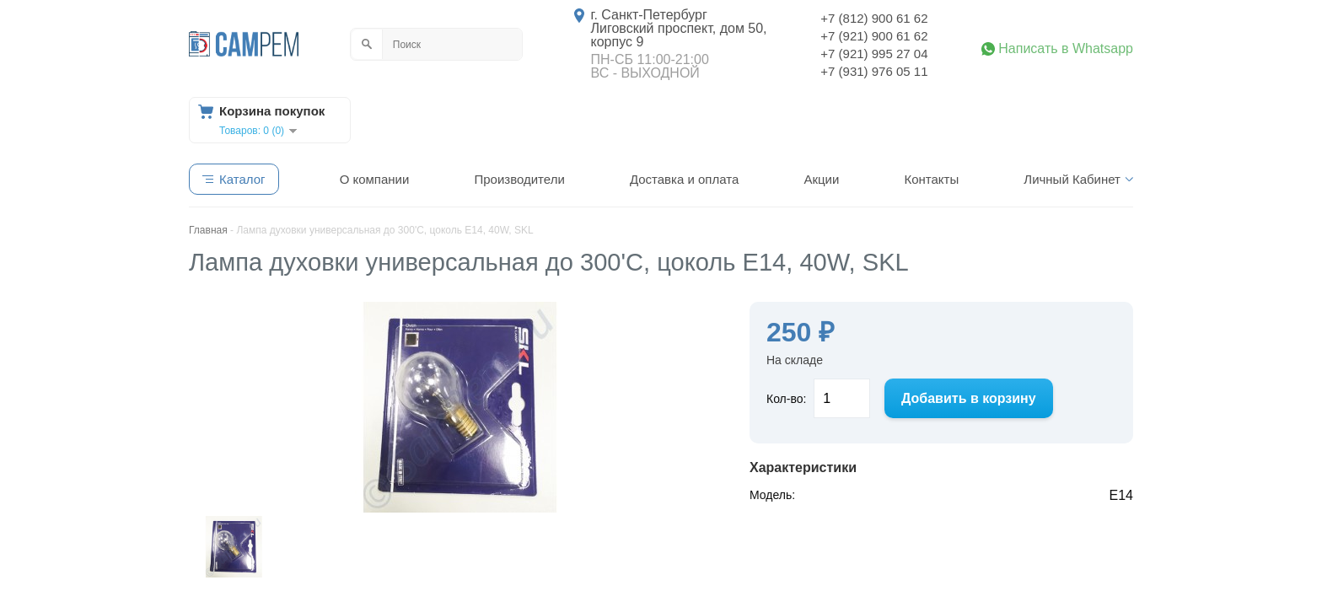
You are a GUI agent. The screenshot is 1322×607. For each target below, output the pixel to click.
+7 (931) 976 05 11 (873, 71)
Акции (821, 179)
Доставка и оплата (684, 179)
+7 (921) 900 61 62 (873, 36)
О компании (375, 179)
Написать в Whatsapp (1065, 49)
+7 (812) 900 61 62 (873, 18)
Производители (519, 179)
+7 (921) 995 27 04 (873, 53)
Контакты (931, 179)
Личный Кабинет (1072, 179)
